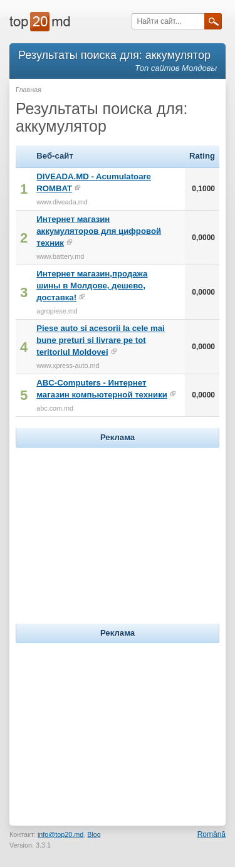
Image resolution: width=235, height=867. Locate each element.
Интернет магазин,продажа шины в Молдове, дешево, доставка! (91, 285)
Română (211, 834)
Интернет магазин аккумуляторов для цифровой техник (98, 231)
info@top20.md (60, 834)
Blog (94, 834)
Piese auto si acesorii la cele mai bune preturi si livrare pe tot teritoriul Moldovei (100, 340)
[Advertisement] (118, 529)
